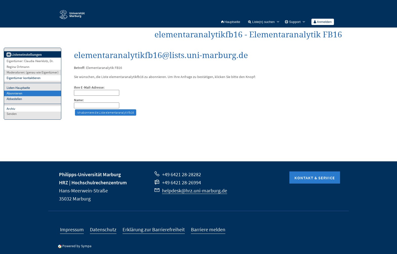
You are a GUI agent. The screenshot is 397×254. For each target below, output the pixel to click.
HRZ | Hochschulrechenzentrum (93, 182)
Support (293, 22)
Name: (79, 100)
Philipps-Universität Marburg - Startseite (72, 12)
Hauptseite (230, 22)
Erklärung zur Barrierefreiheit (154, 229)
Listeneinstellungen (24, 54)
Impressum (72, 229)
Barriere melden (208, 229)
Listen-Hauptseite (18, 88)
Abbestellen (14, 99)
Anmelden (322, 22)
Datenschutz (103, 229)
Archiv (11, 109)
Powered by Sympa (76, 246)
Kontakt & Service (314, 177)
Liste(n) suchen (261, 22)
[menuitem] (230, 22)
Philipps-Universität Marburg (90, 174)
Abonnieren (14, 93)
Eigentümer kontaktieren (24, 78)
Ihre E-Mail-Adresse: (89, 87)
